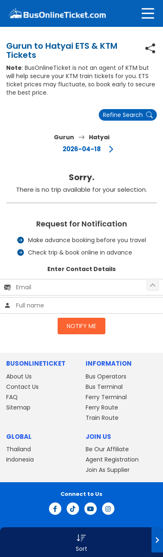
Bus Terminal (104, 387)
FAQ (12, 397)
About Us (19, 376)
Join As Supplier (108, 470)
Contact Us (22, 387)
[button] (81, 542)
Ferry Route (102, 407)
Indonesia (20, 459)
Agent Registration (112, 459)
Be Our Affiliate (107, 449)
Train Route (102, 418)
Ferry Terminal (106, 397)
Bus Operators (106, 376)
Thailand (18, 449)
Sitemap (18, 407)
